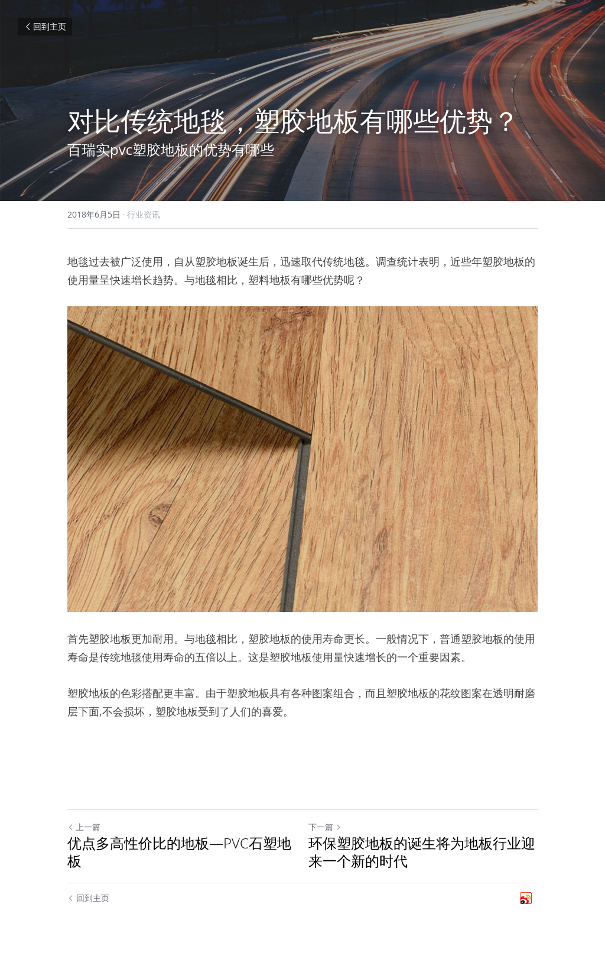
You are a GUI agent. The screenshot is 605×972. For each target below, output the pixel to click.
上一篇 (83, 826)
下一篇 (324, 826)
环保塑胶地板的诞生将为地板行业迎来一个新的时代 (421, 852)
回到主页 (45, 26)
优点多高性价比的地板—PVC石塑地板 (179, 852)
